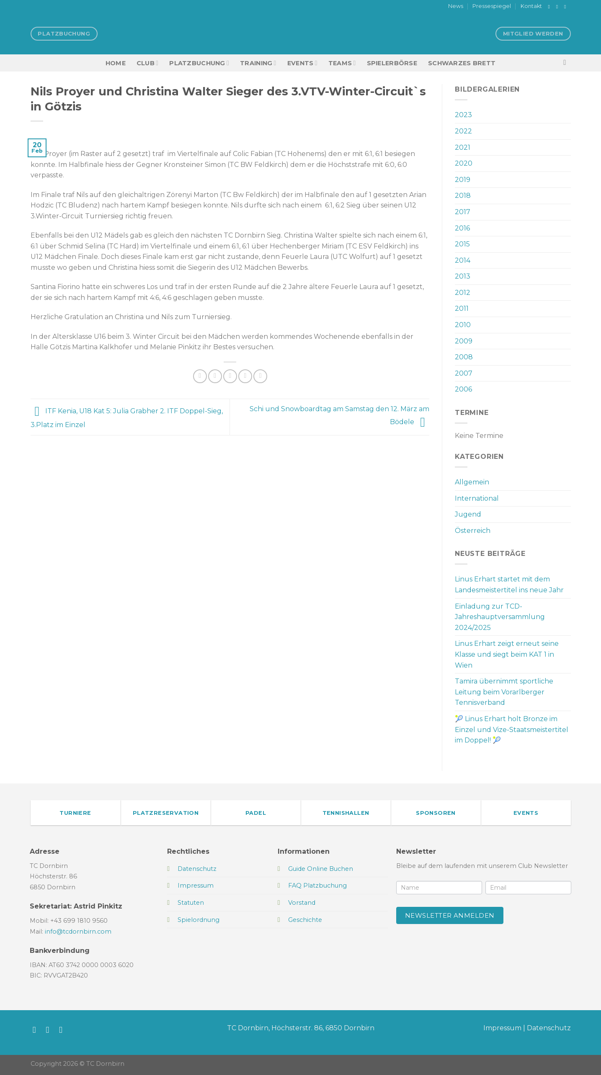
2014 (462, 260)
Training (258, 63)
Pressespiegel (491, 6)
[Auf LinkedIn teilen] (260, 376)
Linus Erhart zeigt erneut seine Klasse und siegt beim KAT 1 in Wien (507, 654)
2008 (464, 357)
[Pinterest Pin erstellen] (245, 376)
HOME (116, 63)
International (477, 498)
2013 (462, 276)
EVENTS (302, 63)
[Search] (566, 63)
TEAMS (342, 63)
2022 (463, 131)
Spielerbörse (392, 63)
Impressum (502, 1028)
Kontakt (531, 6)
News (455, 6)
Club (147, 63)
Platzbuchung (199, 63)
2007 (463, 373)
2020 (463, 163)
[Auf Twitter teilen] (215, 376)
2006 (463, 389)
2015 (462, 244)
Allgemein (472, 482)
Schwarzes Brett (461, 63)
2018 (463, 196)
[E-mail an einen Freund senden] (230, 376)
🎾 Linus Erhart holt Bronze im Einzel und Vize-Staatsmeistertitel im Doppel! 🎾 (511, 729)
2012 (462, 293)
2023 (463, 115)
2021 (462, 147)
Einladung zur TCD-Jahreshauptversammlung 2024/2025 (500, 617)
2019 (462, 180)
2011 (462, 308)
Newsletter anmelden (450, 915)
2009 (463, 341)
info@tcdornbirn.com (78, 931)
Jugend (468, 514)
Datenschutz (549, 1028)
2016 (462, 228)
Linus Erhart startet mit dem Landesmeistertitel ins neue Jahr (509, 584)
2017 (462, 212)
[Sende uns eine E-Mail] (566, 7)
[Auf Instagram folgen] (558, 7)
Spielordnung (198, 920)
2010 (463, 325)
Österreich (472, 531)
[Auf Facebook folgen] (550, 7)
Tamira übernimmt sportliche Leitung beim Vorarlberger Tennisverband (504, 691)
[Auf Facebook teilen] (200, 376)
